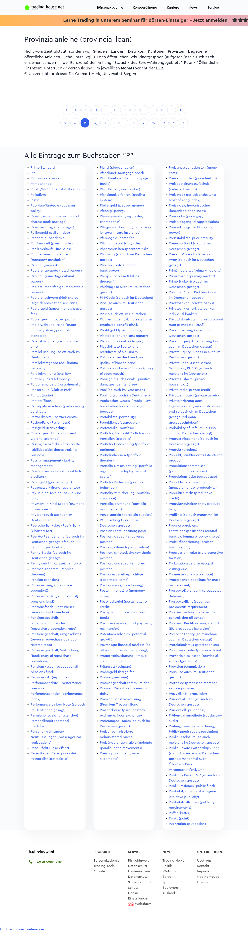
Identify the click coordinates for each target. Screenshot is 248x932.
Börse (166, 876)
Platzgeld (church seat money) (124, 335)
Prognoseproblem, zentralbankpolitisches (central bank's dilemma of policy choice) (194, 531)
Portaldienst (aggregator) (120, 422)
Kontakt (203, 866)
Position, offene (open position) (124, 547)
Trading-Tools (104, 866)
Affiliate (99, 871)
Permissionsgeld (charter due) (54, 715)
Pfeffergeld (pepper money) (122, 205)
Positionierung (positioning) (121, 585)
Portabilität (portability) (118, 417)
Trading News (173, 860)
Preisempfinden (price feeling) (193, 178)
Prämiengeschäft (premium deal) (126, 683)
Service (213, 7)
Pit (33, 173)
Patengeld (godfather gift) (51, 482)
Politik (167, 866)
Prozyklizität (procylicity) (188, 693)
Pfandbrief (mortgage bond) (122, 173)
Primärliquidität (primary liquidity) (195, 270)
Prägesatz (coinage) (115, 666)
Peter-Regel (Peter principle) (53, 753)
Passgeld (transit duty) (48, 428)
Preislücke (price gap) (186, 216)
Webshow (143, 903)
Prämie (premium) (114, 677)
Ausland (168, 893)
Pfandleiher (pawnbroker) (120, 189)
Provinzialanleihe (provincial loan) (195, 650)
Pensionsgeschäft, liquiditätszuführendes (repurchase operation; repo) (53, 623)
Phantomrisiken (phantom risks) (125, 249)
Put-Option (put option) (187, 823)
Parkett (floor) (41, 400)
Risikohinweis (138, 860)
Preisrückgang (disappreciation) (194, 221)
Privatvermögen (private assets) (194, 395)
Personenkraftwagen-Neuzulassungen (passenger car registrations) (56, 737)
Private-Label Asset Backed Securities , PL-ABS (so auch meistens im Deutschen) (190, 368)
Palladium (38, 194)
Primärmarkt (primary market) (192, 276)
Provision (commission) (187, 666)
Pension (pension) (45, 579)
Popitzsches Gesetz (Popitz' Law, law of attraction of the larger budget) (126, 406)
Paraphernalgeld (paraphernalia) (56, 384)
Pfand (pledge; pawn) (117, 167)
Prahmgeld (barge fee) (118, 672)
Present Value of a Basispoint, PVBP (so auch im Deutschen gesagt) (192, 260)
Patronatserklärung (45, 178)
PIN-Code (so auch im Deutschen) (126, 297)
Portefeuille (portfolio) (117, 428)
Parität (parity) (42, 395)
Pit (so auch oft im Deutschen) (123, 314)
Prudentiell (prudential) (187, 710)
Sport (166, 882)
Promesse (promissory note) (191, 574)
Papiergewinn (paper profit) (53, 319)
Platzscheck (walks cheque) (121, 341)
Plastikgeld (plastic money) (121, 330)
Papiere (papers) (44, 265)
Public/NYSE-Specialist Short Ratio (58, 189)
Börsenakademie (110, 7)
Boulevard (170, 887)
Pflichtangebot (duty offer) (121, 243)
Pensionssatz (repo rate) (50, 677)
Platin (35, 200)
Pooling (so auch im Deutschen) (125, 395)
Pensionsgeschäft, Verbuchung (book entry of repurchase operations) (55, 655)
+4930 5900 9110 (45, 862)
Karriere (173, 7)
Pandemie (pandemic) (48, 238)
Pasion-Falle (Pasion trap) (50, 422)
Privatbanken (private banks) (191, 303)
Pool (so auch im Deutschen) (122, 389)
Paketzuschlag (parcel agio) (52, 227)
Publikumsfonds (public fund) (192, 786)
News (193, 7)
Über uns (204, 860)
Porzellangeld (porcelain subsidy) (126, 514)
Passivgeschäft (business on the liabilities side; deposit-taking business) (56, 449)
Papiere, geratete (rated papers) (56, 270)
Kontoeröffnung (145, 7)
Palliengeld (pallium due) (50, 232)
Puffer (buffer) (179, 813)
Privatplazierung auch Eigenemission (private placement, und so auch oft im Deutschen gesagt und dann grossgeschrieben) (196, 411)
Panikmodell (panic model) (52, 243)
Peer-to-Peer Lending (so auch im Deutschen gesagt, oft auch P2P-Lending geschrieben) (57, 542)
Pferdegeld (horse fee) (118, 238)
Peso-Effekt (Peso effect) (50, 748)
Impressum (206, 871)
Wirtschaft (170, 871)
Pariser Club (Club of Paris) (52, 389)
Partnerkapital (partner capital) (55, 417)
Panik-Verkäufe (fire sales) (51, 249)
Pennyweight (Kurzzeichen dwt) (56, 563)
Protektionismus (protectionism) (194, 644)
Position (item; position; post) (123, 531)
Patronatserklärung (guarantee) (55, 487)
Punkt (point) (179, 818)
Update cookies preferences (22, 929)
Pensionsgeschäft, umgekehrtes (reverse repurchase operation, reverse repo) (56, 639)
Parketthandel (41, 183)
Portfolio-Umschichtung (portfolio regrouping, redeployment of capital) (126, 471)
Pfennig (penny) (112, 210)
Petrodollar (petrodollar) (50, 758)
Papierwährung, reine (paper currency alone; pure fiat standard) (53, 330)
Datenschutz (138, 866)
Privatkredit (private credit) (190, 389)
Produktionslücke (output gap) (193, 476)
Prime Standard (43, 167)
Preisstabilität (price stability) (191, 238)
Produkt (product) (183, 449)
